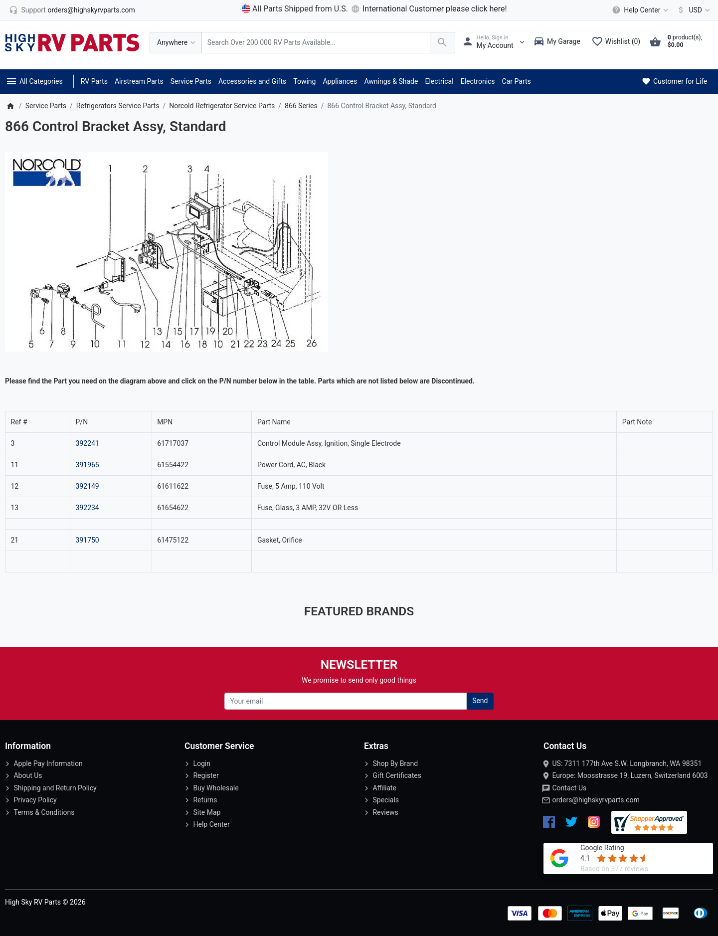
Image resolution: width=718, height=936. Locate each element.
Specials (385, 800)
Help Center (211, 824)
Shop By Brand (395, 763)
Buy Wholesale (215, 788)
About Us (27, 775)
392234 (87, 508)
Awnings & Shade (391, 81)
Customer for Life (674, 81)
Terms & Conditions (43, 812)
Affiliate (384, 788)
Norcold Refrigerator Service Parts (222, 106)
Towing (304, 81)
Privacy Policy (34, 800)
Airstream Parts (139, 81)
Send (480, 701)
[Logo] (72, 42)
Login (201, 763)
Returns (205, 800)
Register (205, 775)
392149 (87, 486)
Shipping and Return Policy (54, 788)
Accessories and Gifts (252, 81)
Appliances (340, 81)
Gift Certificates (396, 775)
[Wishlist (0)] (618, 42)
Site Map (206, 812)
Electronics (478, 81)
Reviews (385, 812)
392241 (87, 443)
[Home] (10, 106)
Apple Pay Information (47, 763)
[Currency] (692, 10)
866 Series (301, 106)
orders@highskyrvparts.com (595, 800)
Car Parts (516, 81)
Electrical (439, 81)
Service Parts (191, 81)
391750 (87, 540)
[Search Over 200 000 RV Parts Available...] (315, 42)
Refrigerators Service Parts (118, 106)
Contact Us (569, 788)
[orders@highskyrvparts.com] (72, 10)
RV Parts (94, 81)
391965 (87, 465)
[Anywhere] (176, 42)
